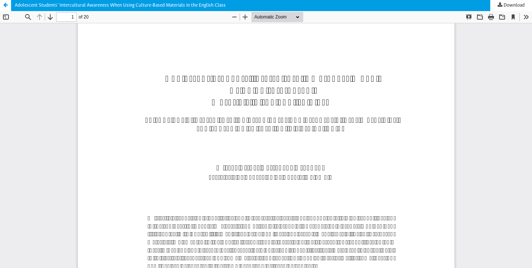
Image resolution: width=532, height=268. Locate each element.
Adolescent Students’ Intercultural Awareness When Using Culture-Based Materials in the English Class (120, 5)
